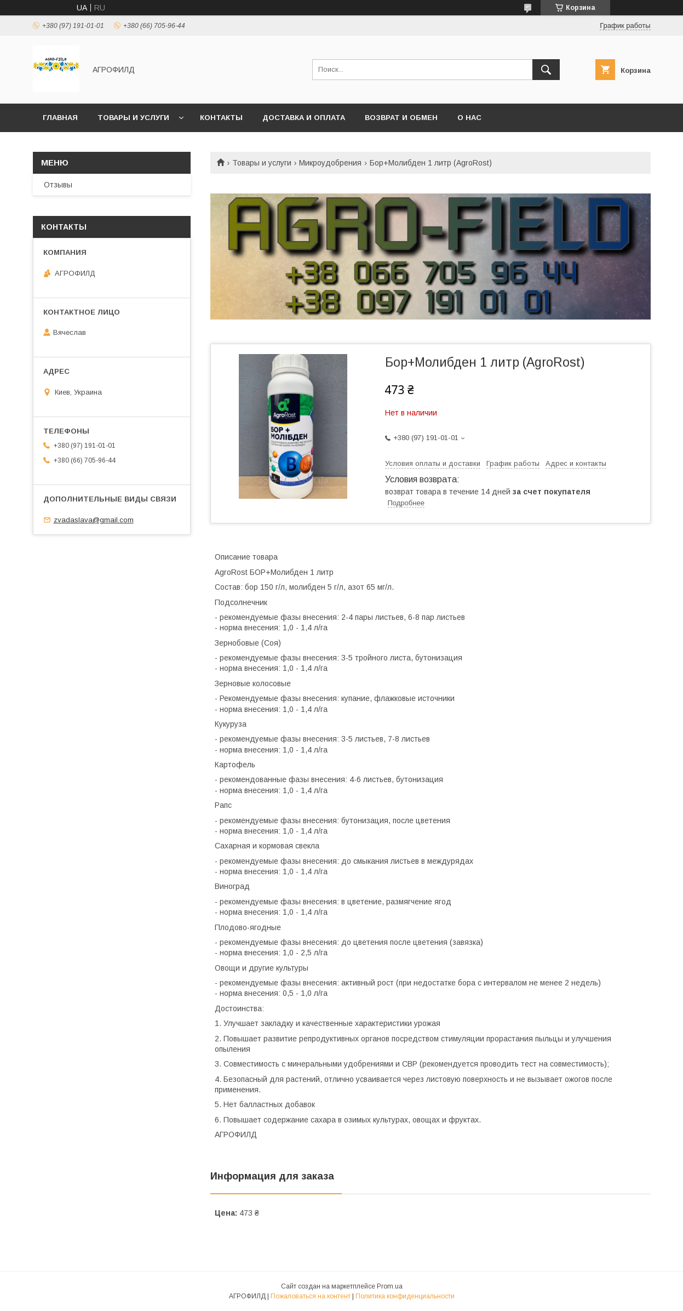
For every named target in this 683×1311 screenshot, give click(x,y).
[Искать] (546, 69)
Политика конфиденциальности (405, 1296)
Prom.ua (390, 1286)
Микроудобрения (330, 162)
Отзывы (58, 184)
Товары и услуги (133, 117)
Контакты (221, 117)
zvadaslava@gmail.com (94, 520)
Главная (60, 117)
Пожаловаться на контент (311, 1296)
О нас (469, 117)
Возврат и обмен (401, 117)
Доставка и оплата (303, 117)
